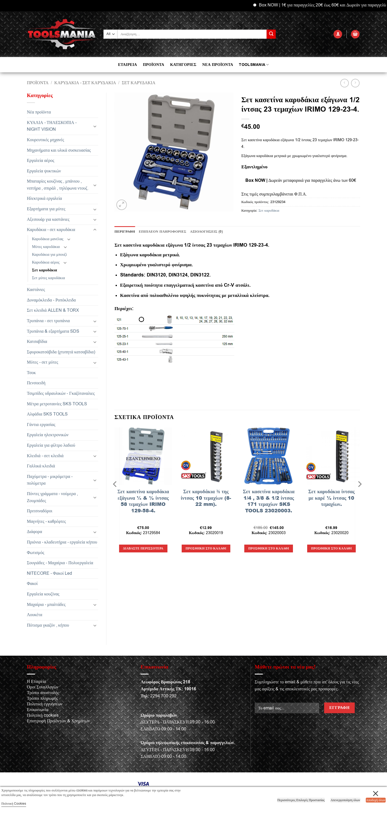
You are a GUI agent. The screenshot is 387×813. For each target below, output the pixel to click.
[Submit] (271, 34)
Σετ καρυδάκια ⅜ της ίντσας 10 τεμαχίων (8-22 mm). (206, 497)
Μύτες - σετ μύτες (42, 362)
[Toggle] (95, 126)
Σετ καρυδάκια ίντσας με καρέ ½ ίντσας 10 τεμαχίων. (331, 497)
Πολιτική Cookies (13, 803)
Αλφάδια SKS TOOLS (47, 414)
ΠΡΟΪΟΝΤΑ (153, 65)
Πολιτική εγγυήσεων (45, 704)
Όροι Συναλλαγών (42, 687)
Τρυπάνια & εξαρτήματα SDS (53, 331)
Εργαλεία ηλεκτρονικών (48, 435)
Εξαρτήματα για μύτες (46, 209)
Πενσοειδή (36, 383)
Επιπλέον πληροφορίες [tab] (163, 231)
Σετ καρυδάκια (138, 83)
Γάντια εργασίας (41, 425)
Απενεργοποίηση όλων (345, 800)
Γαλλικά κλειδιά (41, 466)
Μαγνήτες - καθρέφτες (46, 521)
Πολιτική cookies (43, 715)
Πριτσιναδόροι (39, 511)
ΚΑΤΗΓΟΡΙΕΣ (183, 65)
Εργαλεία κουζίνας (43, 594)
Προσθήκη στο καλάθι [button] (206, 548)
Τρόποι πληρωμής (42, 698)
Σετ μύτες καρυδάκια (48, 278)
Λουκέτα (34, 615)
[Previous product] (355, 83)
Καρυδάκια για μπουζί (49, 254)
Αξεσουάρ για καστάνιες (48, 219)
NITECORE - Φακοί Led (49, 573)
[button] (338, 34)
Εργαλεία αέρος (40, 161)
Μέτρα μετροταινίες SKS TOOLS (57, 404)
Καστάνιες (36, 290)
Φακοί (32, 584)
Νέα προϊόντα (39, 112)
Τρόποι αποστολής (43, 692)
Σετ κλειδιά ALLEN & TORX (53, 310)
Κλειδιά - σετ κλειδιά (45, 456)
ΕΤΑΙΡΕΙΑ (127, 65)
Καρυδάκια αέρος (45, 262)
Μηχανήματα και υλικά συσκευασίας (59, 150)
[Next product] (344, 83)
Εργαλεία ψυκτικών (44, 171)
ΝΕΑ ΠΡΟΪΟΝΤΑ (217, 65)
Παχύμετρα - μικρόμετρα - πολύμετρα (50, 480)
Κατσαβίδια (37, 342)
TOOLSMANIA (254, 65)
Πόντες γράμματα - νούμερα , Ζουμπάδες (52, 497)
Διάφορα (34, 532)
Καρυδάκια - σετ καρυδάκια (85, 83)
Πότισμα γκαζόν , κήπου (48, 625)
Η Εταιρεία (36, 681)
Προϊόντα (38, 83)
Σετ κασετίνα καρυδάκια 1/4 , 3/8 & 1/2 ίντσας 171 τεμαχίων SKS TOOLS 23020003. (269, 501)
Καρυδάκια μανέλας (47, 239)
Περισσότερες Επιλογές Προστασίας (301, 800)
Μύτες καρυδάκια (46, 246)
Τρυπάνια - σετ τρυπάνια (48, 321)
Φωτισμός (35, 553)
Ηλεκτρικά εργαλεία (44, 198)
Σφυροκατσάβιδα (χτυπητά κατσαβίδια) (61, 352)
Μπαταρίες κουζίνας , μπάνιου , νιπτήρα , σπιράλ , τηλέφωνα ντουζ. (57, 184)
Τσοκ (31, 373)
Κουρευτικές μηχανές (45, 140)
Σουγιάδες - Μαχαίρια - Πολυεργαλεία (60, 563)
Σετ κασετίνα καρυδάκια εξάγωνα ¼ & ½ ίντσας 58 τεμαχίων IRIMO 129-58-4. (143, 501)
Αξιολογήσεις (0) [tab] (206, 231)
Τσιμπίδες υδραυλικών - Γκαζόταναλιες (61, 393)
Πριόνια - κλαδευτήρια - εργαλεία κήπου (62, 542)
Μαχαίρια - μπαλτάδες (46, 605)
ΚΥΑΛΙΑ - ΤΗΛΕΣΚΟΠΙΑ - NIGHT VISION (52, 126)
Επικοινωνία (37, 709)
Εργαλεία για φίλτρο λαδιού (51, 445)
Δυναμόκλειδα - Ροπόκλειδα (51, 300)
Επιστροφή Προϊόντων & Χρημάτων (58, 721)
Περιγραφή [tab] (124, 231)
